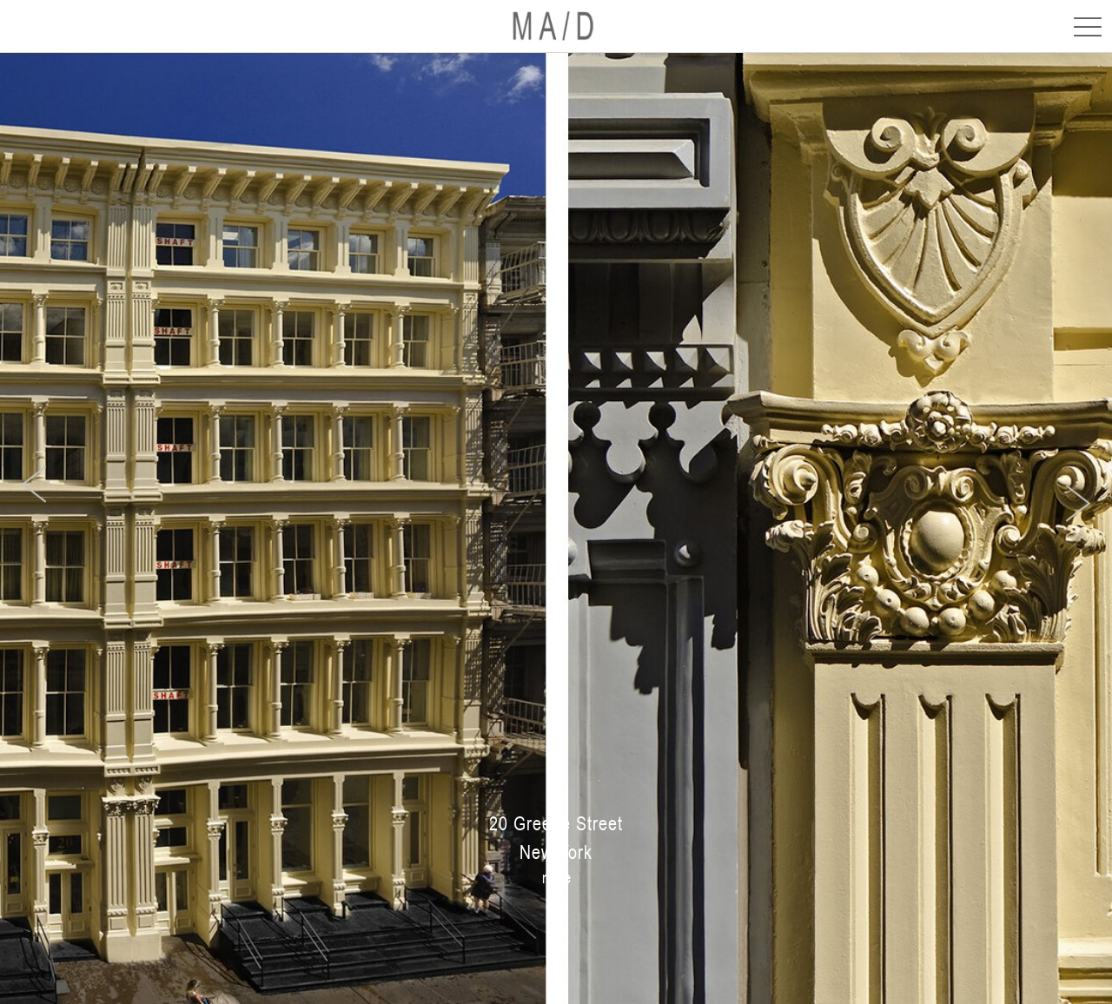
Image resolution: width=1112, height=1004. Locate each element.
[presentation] (34, 484)
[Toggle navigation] (1082, 26)
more (556, 877)
